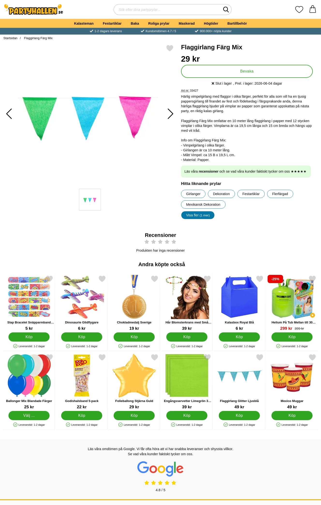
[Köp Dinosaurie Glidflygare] (81, 337)
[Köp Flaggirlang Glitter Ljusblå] (239, 415)
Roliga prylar (158, 23)
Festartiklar (112, 23)
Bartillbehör (237, 23)
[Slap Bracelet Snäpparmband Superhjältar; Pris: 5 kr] (29, 303)
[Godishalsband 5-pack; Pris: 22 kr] (82, 381)
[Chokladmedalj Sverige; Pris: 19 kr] (134, 303)
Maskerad (187, 23)
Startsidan (10, 38)
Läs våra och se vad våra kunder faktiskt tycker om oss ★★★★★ (245, 171)
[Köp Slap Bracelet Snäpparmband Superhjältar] (29, 337)
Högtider (211, 23)
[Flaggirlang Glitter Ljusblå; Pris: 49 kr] (239, 381)
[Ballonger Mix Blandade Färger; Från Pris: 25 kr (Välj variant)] (29, 381)
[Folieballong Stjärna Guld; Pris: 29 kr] (134, 381)
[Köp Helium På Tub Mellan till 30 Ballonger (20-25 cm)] (292, 337)
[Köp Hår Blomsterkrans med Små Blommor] (186, 337)
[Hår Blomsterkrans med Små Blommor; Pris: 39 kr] (187, 303)
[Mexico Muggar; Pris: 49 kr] (292, 381)
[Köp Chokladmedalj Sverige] (134, 337)
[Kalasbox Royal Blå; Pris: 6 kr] (239, 303)
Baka (135, 23)
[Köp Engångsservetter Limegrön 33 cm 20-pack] (186, 415)
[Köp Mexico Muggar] (292, 415)
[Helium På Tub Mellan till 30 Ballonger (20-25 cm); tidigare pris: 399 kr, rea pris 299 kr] (292, 303)
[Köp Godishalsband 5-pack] (81, 415)
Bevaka (247, 71)
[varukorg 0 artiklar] (313, 9)
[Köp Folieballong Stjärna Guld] (134, 415)
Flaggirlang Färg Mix (38, 38)
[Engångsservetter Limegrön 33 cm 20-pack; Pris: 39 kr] (187, 381)
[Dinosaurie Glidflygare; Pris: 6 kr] (82, 303)
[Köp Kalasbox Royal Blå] (239, 337)
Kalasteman (84, 23)
